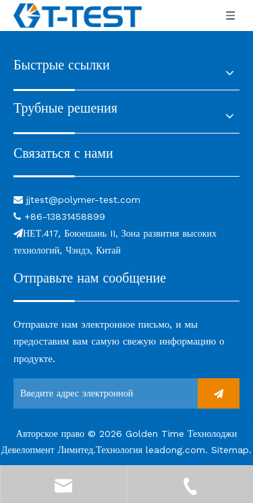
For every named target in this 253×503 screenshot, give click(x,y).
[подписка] (219, 393)
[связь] (126, 175)
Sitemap (230, 449)
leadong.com (175, 449)
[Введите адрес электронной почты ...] (74, 393)
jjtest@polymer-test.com (83, 199)
